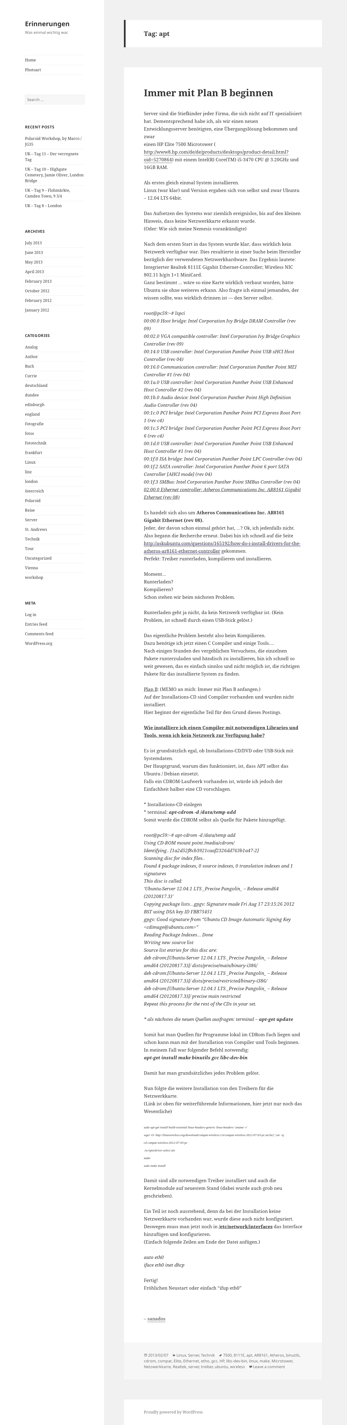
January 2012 (37, 310)
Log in (30, 614)
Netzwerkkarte (157, 1366)
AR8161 (261, 1355)
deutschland (36, 385)
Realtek (179, 1366)
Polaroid (33, 500)
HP (221, 1361)
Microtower (282, 1361)
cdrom (150, 1361)
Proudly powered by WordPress (173, 1412)
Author (31, 356)
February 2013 (38, 281)
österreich (34, 491)
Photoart (33, 69)
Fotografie (34, 423)
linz (28, 471)
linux (253, 1361)
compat (165, 1361)
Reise (30, 510)
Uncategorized (38, 558)
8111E (239, 1355)
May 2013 (34, 262)
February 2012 (38, 300)
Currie (31, 375)
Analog (31, 347)
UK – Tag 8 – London (43, 205)
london (31, 481)
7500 (227, 1355)
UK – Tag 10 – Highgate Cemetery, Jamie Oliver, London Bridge (54, 175)
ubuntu (221, 1366)
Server (31, 519)
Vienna (31, 567)
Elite (177, 1361)
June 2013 (34, 252)
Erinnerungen (47, 23)
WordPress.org (38, 643)
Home (30, 60)
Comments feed (39, 633)
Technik (32, 539)
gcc (214, 1361)
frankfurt (33, 452)
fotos (29, 433)
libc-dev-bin (236, 1361)
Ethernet (191, 1361)
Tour (29, 548)
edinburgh (34, 404)
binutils (292, 1355)
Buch (29, 366)
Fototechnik (35, 443)
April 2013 (34, 271)
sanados (156, 1319)
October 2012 (37, 290)
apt (249, 1355)
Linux (30, 462)
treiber (207, 1366)
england (32, 414)
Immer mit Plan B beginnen (208, 92)
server (193, 1366)
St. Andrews (36, 529)
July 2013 (33, 242)
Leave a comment (269, 1366)
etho (205, 1361)
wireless (237, 1366)
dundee (32, 395)
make (265, 1361)
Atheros (277, 1355)
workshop (34, 577)
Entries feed (36, 624)
